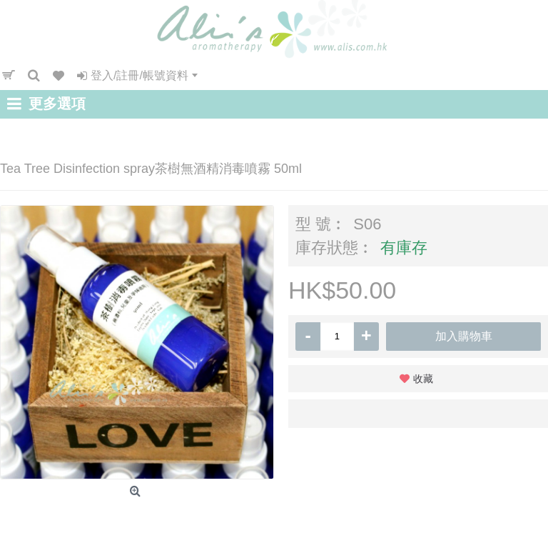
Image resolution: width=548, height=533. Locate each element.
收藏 (423, 378)
